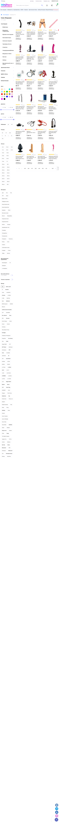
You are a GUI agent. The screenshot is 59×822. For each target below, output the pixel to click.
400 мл (8, 181)
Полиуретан (4, 238)
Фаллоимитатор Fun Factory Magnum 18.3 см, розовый (53, 58)
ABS (3, 192)
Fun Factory (10, 338)
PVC (7, 192)
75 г (7, 161)
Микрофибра (9, 215)
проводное (4, 265)
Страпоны (5, 47)
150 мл (8, 167)
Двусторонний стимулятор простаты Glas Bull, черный (20, 33)
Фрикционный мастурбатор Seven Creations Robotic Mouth (42, 107)
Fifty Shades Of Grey (5, 329)
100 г (8, 164)
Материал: (3, 189)
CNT (3, 312)
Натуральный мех (5, 221)
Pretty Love (11, 398)
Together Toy (4, 439)
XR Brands (4, 450)
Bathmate (8, 301)
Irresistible (8, 352)
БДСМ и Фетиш (7, 74)
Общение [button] (47, 9)
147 (32, 168)
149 (39, 168)
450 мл (3, 184)
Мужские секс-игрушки (8, 34)
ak (2, 289)
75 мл (3, 161)
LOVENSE (4, 375)
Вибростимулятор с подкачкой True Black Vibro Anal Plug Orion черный (31, 58)
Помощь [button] (51, 9)
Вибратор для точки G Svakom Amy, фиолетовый (31, 107)
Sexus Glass (4, 421)
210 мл (8, 172)
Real (11, 404)
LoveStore (10, 375)
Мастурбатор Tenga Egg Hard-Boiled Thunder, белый (20, 83)
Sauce (9, 410)
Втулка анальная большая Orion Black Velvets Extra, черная (20, 157)
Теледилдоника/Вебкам (8, 50)
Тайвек (3, 253)
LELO (3, 370)
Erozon (3, 324)
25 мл (3, 155)
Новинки (7, 77)
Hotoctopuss (4, 349)
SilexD (3, 427)
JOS (2, 358)
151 (46, 168)
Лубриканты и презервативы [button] (13, 9)
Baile (3, 301)
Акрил (7, 195)
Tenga (8, 433)
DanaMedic (8, 312)
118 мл (3, 167)
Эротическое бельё (7, 67)
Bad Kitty (8, 298)
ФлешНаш (9, 456)
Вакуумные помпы (7, 53)
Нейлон (3, 224)
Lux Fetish (9, 378)
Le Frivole (3, 367)
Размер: (3, 129)
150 (43, 168)
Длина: (2, 113)
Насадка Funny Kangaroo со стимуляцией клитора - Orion (41, 83)
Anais (3, 292)
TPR (3, 195)
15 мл (3, 152)
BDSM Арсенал (4, 303)
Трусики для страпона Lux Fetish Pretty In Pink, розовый (42, 33)
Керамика (3, 210)
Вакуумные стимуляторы (6, 31)
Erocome (7, 318)
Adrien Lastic (8, 286)
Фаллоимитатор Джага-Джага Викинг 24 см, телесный (42, 157)
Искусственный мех (5, 207)
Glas (3, 341)
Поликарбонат (4, 233)
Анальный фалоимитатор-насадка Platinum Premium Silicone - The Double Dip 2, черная (53, 107)
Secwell (3, 413)
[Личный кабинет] (47, 5)
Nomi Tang (8, 387)
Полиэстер (11, 238)
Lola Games (9, 372)
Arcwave (3, 295)
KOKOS (8, 364)
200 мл (3, 172)
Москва (3, 456)
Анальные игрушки (7, 40)
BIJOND (11, 303)
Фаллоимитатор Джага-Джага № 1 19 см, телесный (31, 157)
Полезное (7, 70)
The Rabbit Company (5, 436)
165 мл (3, 170)
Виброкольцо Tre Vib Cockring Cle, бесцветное (30, 83)
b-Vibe (3, 298)
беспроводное (4, 262)
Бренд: (2, 283)
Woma (9, 444)
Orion (9, 390)
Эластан (8, 253)
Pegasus (3, 393)
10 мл (7, 149)
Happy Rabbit (4, 344)
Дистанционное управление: (4, 259)
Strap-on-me (4, 430)
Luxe (3, 381)
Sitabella (8, 427)
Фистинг (4, 56)
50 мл (3, 158)
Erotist (10, 321)
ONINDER (3, 390)
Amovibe (7, 289)
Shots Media (4, 424)
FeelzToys (3, 326)
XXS (10, 132)
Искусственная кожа (5, 204)
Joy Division (8, 358)
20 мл (8, 152)
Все (2, 286)
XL (11, 135)
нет (11, 124)
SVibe (3, 433)
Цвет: (2, 86)
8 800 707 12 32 (55, 1)
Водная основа (4, 198)
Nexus (8, 384)
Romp (7, 407)
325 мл (3, 181)
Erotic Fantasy (4, 321)
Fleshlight (4, 332)
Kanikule (3, 361)
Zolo (2, 453)
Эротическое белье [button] (33, 9)
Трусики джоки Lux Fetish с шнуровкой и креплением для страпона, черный (31, 33)
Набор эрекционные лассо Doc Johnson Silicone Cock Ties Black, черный (20, 107)
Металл (3, 215)
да (8, 124)
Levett (3, 372)
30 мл (8, 155)
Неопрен (8, 224)
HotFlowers (11, 347)
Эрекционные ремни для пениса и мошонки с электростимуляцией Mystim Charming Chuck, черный (20, 132)
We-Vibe (3, 444)
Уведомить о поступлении (18, 39)
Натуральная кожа (5, 218)
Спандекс (3, 250)
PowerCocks (4, 398)
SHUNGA (10, 424)
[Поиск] (42, 5)
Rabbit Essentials (5, 404)
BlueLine (3, 306)
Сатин (8, 241)
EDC (3, 318)
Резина (3, 241)
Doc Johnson (4, 315)
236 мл (8, 175)
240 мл (3, 178)
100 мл (3, 164)
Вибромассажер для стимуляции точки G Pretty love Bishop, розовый (53, 157)
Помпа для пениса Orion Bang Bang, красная (42, 132)
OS (2, 132)
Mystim (3, 384)
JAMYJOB (4, 355)
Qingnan (3, 401)
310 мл (8, 178)
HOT (10, 344)
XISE (9, 447)
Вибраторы (5, 27)
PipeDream (4, 395)
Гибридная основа (5, 201)
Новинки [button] (26, 9)
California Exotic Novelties (7, 309)
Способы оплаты (39, 1)
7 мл (3, 149)
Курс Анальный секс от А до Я (8, 64)
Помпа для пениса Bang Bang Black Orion (53, 132)
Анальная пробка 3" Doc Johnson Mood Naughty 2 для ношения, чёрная (53, 83)
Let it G (8, 370)
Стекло (9, 250)
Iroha (3, 352)
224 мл (3, 175)
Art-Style (9, 295)
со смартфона (4, 268)
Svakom (10, 430)
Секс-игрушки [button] (3, 9)
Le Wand (9, 367)
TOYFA (10, 439)
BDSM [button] (22, 9)
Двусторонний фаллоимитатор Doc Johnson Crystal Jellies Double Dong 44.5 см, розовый (53, 33)
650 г (8, 184)
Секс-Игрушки (6, 14)
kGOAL (8, 361)
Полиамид (4, 230)
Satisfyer (3, 410)
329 (52, 168)
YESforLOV (10, 450)
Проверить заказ (47, 1)
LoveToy (3, 378)
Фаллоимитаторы (7, 37)
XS (6, 132)
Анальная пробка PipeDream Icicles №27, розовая (19, 58)
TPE (11, 192)
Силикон (3, 244)
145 (25, 168)
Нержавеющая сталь (5, 227)
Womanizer (4, 447)
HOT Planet (4, 347)
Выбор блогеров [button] (41, 9)
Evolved (8, 324)
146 (28, 168)
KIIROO (3, 364)
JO (8, 355)
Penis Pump (10, 393)
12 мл (12, 149)
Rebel (3, 407)
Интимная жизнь (9, 453)
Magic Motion (8, 381)
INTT (10, 349)
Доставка (32, 1)
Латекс (9, 210)
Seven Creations (5, 416)
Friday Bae (4, 338)
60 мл (8, 158)
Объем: (3, 143)
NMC (3, 387)
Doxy (10, 315)
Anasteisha (8, 292)
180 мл (8, 170)
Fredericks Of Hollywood (6, 335)
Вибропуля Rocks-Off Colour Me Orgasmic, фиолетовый (42, 58)
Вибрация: (3, 124)
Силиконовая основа (5, 247)
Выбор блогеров (7, 80)
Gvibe (7, 341)
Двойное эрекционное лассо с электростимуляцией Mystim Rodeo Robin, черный (31, 132)
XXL (2, 138)
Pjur (9, 395)
